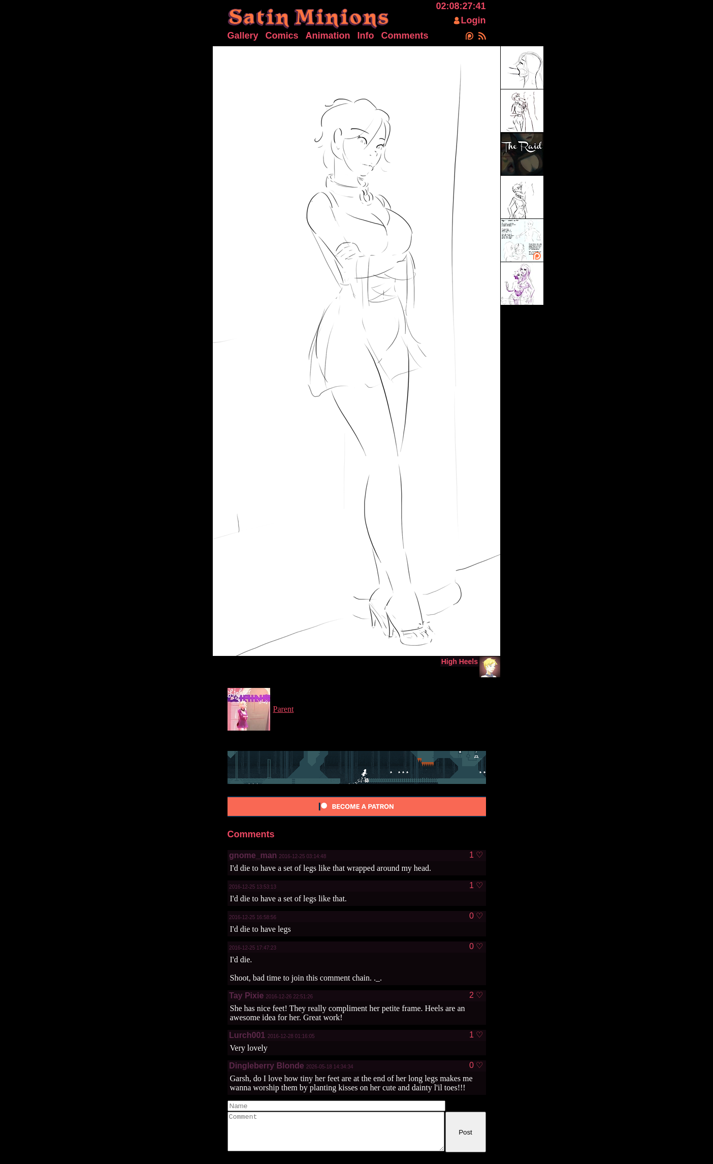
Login (473, 20)
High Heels (459, 661)
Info (366, 35)
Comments (405, 35)
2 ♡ (476, 995)
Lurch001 (248, 1035)
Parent (283, 709)
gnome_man (253, 855)
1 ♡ (476, 855)
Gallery (243, 35)
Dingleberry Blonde (266, 1065)
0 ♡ (476, 916)
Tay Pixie (246, 995)
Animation (328, 35)
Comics (282, 35)
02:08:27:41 (460, 6)
